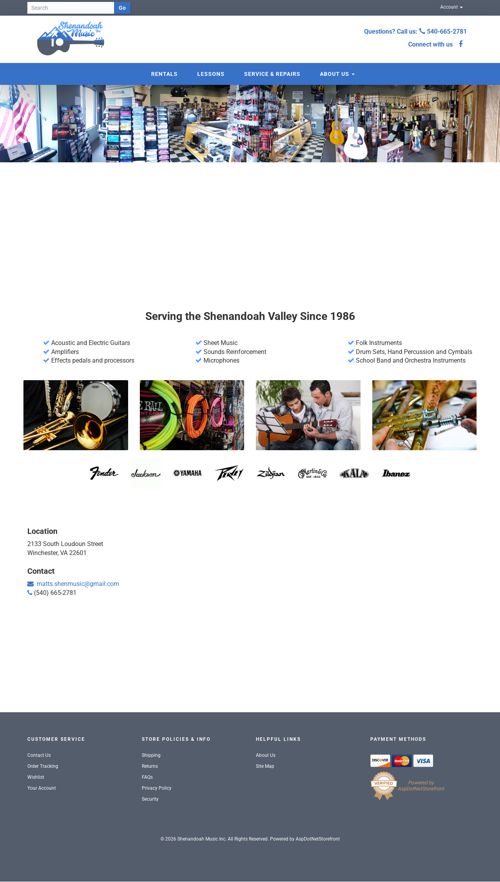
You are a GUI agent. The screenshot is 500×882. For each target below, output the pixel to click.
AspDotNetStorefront (318, 839)
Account (451, 7)
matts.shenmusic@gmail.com (78, 583)
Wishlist (35, 777)
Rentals (164, 74)
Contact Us (39, 755)
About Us (337, 74)
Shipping (151, 755)
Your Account (41, 788)
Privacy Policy (156, 788)
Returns (150, 766)
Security (150, 799)
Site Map (265, 766)
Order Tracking (42, 766)
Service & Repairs (272, 74)
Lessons (211, 74)
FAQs (147, 777)
